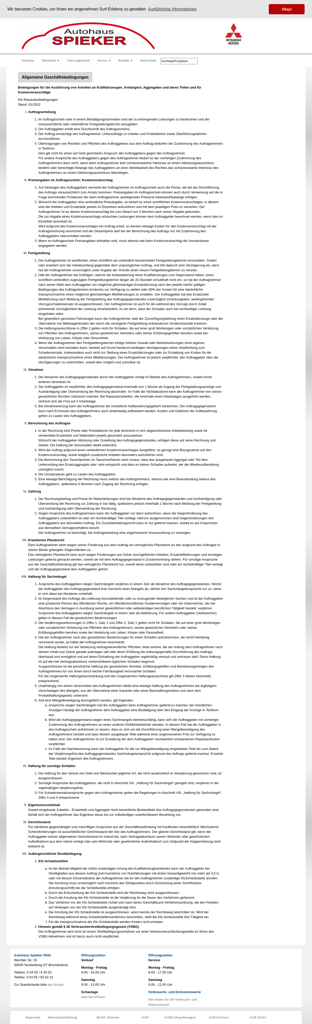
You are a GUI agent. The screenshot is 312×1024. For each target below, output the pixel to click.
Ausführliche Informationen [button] (172, 9)
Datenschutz (148, 60)
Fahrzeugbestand (78, 60)
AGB (144, 1017)
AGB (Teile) (257, 1017)
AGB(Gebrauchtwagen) (179, 1017)
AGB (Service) (218, 1017)
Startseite (28, 60)
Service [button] (103, 60)
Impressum (33, 1017)
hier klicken (56, 984)
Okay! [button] (287, 9)
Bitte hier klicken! (93, 996)
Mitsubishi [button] (50, 60)
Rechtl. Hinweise (108, 1017)
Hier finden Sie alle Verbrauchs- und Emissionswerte (172, 1001)
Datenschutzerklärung (62, 1017)
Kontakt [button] (125, 60)
